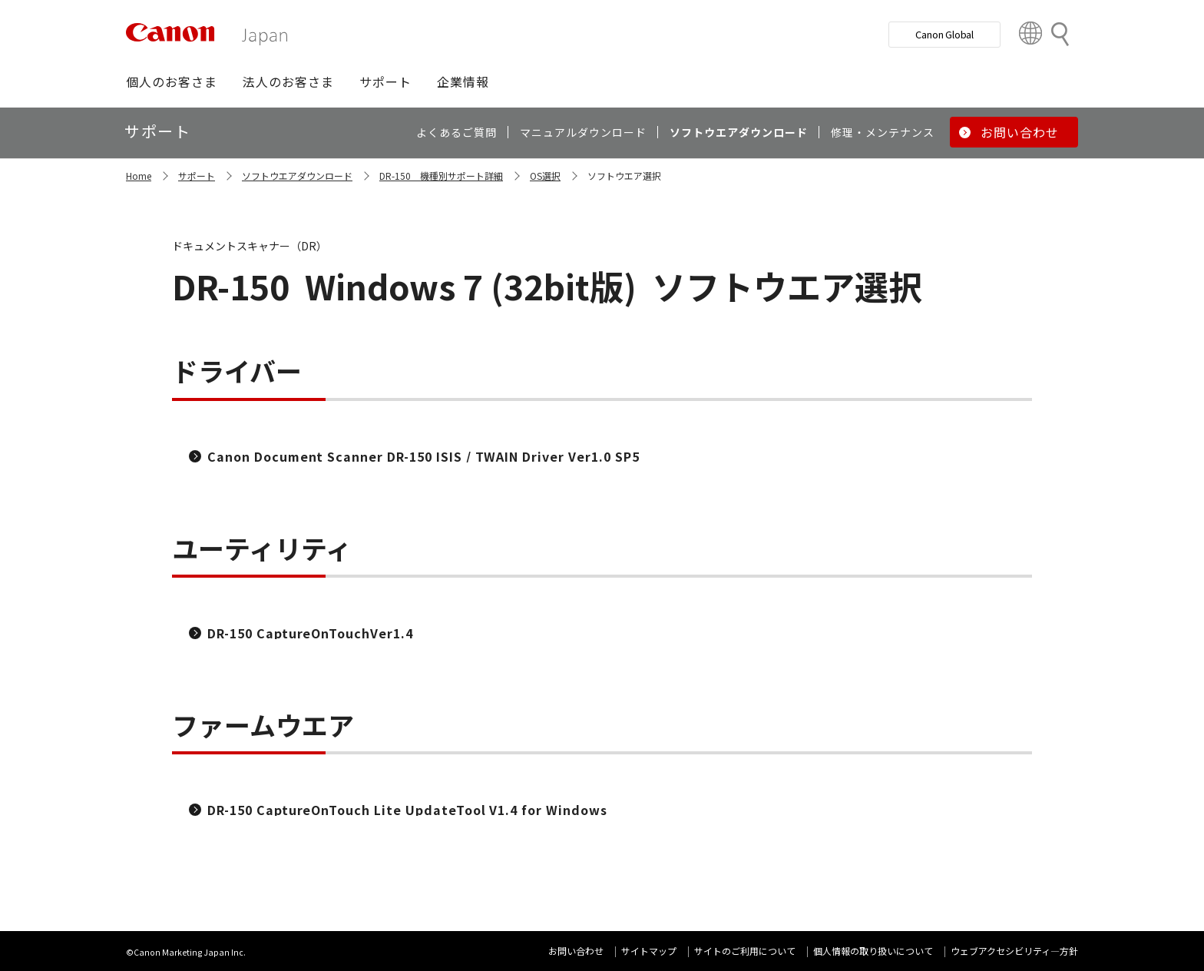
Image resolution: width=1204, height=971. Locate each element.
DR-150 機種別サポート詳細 (441, 175)
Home (138, 175)
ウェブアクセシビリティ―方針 (1014, 950)
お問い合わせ (576, 950)
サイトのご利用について (745, 950)
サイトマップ (648, 950)
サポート (196, 175)
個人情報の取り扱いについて (873, 950)
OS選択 (545, 175)
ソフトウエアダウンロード (297, 175)
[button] (171, 81)
